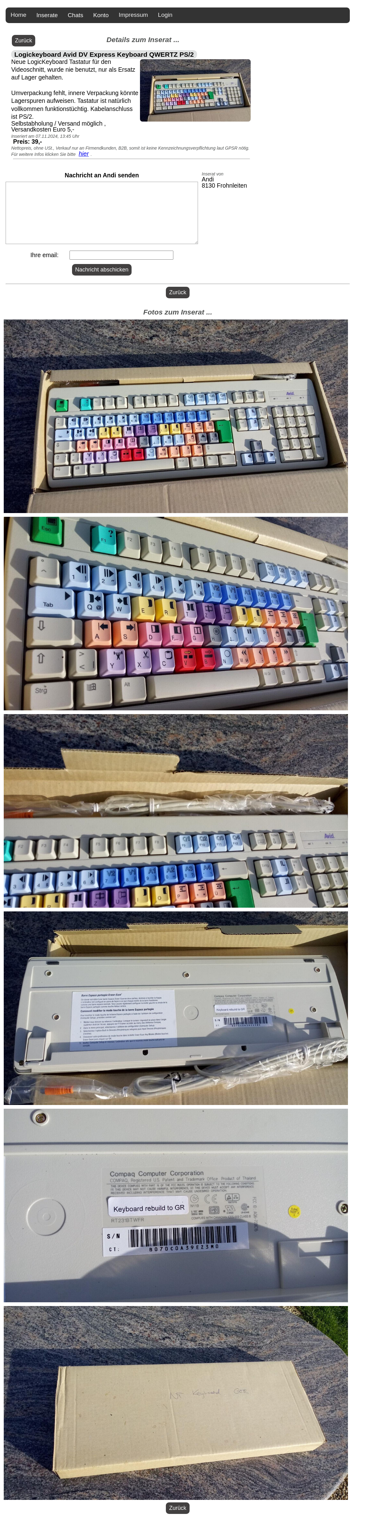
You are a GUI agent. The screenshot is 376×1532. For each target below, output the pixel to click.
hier (84, 153)
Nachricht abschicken (101, 270)
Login (165, 15)
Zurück (23, 40)
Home (19, 15)
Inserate (47, 15)
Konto (101, 15)
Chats (75, 15)
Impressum (133, 15)
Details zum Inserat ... (142, 40)
